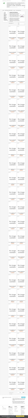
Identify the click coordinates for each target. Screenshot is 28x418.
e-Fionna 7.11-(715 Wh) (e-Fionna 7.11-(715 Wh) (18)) (12, 198)
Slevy (3, 407)
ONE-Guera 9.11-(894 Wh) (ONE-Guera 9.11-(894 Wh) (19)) (21, 257)
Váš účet (16, 406)
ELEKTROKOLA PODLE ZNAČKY (11, 4)
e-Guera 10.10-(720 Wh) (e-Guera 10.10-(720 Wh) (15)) (12, 374)
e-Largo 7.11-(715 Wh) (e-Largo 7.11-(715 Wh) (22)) (21, 169)
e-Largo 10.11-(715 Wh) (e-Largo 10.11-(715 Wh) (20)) (12, 96)
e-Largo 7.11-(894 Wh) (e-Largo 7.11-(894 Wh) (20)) (21, 154)
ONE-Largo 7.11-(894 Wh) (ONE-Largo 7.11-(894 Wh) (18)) (21, 125)
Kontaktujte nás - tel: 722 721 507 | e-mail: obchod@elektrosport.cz (11, 413)
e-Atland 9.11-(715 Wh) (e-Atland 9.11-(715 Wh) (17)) (12, 257)
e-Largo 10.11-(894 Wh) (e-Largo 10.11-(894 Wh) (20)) (12, 81)
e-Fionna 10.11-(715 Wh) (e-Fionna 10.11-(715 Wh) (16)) (12, 67)
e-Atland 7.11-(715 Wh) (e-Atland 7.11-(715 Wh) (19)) (21, 213)
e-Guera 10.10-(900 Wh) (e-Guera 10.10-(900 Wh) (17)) (12, 359)
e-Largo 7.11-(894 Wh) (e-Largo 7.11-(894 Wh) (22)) (12, 154)
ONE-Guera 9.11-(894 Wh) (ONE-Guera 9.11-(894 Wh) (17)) (21, 271)
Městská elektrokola (5, 19)
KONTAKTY (8, 6)
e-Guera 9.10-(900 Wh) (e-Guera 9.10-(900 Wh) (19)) (21, 374)
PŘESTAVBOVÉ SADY (18, 5)
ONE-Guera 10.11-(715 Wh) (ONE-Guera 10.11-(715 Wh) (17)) (21, 37)
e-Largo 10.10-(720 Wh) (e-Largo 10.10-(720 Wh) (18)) (21, 330)
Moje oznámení (16, 411)
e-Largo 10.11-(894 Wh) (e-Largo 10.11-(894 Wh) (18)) (21, 81)
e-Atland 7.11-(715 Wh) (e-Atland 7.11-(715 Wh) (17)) (12, 227)
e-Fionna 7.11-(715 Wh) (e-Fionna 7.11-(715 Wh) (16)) (21, 198)
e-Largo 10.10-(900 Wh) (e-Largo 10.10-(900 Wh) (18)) (12, 330)
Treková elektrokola (5, 15)
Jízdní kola (23, 5)
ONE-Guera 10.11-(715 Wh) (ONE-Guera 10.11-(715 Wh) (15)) (12, 52)
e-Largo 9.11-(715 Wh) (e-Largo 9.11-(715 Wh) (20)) (21, 242)
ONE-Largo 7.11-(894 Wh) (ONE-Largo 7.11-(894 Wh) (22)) (21, 111)
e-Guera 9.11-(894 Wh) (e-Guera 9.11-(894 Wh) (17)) (12, 301)
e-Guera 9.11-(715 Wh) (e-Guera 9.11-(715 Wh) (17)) (12, 315)
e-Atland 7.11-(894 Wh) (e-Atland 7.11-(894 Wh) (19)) (12, 213)
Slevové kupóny (16, 410)
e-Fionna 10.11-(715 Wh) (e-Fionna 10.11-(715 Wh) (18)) (21, 52)
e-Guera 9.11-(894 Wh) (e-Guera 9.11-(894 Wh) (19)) (21, 286)
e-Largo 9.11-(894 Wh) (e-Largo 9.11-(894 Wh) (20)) (12, 242)
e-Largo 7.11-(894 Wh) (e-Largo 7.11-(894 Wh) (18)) (12, 169)
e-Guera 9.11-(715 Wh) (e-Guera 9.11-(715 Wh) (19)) (21, 301)
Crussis (5, 12)
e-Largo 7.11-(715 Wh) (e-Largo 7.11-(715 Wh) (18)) (21, 184)
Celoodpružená (5, 20)
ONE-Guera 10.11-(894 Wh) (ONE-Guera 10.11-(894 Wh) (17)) (12, 37)
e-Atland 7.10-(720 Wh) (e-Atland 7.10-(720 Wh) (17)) (21, 388)
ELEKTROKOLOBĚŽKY (18, 4)
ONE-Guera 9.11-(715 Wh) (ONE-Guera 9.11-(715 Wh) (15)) (12, 286)
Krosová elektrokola (5, 17)
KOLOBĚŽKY (13, 5)
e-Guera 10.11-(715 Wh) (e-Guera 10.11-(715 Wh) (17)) (21, 67)
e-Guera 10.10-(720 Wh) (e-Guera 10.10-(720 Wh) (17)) (21, 359)
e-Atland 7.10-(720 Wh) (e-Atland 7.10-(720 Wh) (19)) (12, 388)
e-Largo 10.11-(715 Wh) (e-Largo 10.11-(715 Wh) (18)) (21, 96)
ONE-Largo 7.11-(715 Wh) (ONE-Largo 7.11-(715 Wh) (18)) (21, 140)
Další (24, 392)
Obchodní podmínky (11, 408)
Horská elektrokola (5, 14)
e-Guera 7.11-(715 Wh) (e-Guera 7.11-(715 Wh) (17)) (21, 227)
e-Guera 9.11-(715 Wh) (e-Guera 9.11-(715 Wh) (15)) (21, 315)
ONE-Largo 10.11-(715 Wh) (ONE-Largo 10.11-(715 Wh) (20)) (12, 111)
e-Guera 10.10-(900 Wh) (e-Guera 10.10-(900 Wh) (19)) (21, 344)
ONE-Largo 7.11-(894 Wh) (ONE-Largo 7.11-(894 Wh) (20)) (12, 125)
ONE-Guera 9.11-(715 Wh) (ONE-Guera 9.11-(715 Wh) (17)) (12, 271)
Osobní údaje (16, 407)
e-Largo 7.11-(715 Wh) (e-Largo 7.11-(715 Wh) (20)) (12, 184)
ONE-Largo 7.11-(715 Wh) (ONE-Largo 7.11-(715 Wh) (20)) (12, 140)
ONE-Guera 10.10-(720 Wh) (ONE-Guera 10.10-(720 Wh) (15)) (12, 344)
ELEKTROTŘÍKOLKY (9, 5)
